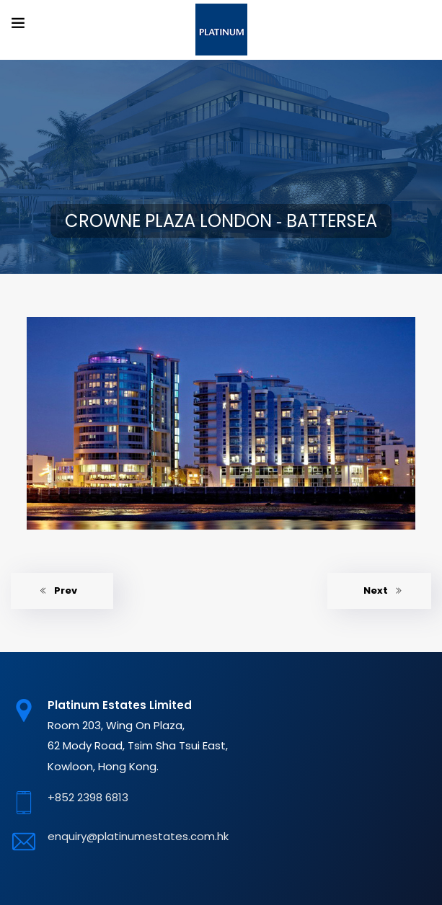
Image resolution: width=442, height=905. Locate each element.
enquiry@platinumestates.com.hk (138, 836)
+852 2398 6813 (88, 797)
